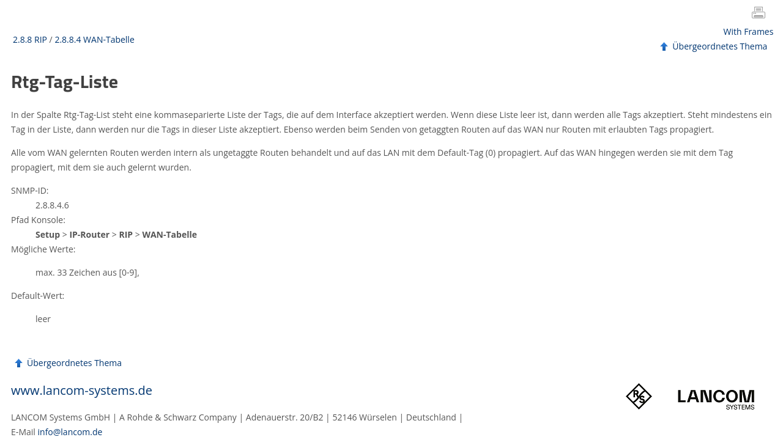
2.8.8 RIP (30, 39)
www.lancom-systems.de (81, 390)
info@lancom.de (70, 432)
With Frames (749, 31)
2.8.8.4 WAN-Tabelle (94, 39)
